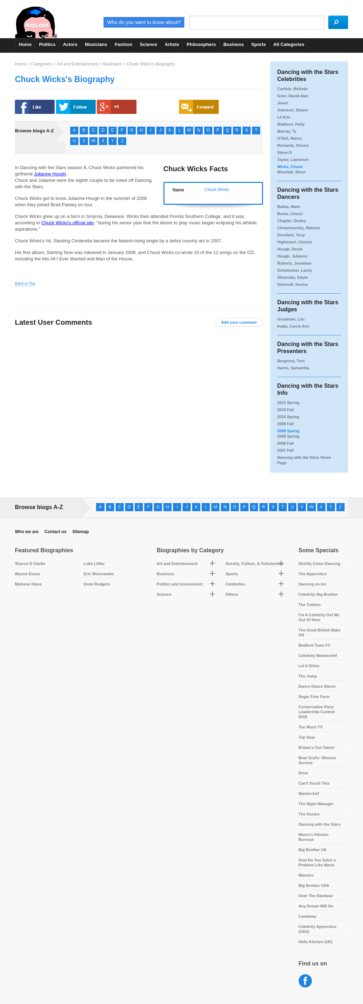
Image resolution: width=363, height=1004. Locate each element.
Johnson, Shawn (292, 110)
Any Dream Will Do (315, 906)
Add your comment (239, 322)
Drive (303, 773)
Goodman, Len (291, 319)
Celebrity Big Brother (318, 594)
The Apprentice (312, 574)
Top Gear (306, 737)
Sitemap (80, 531)
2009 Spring (288, 431)
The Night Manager (316, 804)
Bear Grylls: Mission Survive (317, 760)
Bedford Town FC (314, 645)
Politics (47, 44)
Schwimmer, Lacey (294, 270)
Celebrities (235, 584)
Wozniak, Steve (291, 172)
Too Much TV (310, 727)
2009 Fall (285, 424)
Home (25, 44)
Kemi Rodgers (97, 584)
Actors (70, 44)
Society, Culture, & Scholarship (254, 563)
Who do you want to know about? (120, 22)
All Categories (288, 44)
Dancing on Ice (312, 584)
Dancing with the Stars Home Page (304, 460)
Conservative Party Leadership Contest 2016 (316, 712)
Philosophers (201, 44)
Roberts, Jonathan (294, 263)
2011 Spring (288, 402)
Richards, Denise (293, 145)
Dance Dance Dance (317, 686)
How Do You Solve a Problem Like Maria (317, 862)
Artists (171, 44)
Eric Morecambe (99, 574)
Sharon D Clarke (30, 563)
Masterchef (308, 793)
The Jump (307, 676)
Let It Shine (308, 666)
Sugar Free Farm (313, 696)
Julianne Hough (50, 174)
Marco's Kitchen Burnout (313, 837)
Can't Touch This (314, 783)
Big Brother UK (312, 850)
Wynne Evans (27, 574)
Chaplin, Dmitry (291, 221)
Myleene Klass (28, 584)
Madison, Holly (291, 124)
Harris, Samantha (293, 368)
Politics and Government (180, 584)
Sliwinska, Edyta (292, 277)
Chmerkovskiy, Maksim (298, 228)
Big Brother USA (313, 885)
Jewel (282, 103)
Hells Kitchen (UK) (315, 942)
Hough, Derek (290, 249)
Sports (258, 44)
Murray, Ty (286, 131)
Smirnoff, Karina (292, 284)
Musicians (96, 44)
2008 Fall (285, 443)
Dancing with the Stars (319, 824)
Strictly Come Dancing (319, 563)
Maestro (305, 875)
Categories (41, 64)
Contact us (55, 531)
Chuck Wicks (217, 189)
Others (231, 594)
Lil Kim (283, 117)
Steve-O (284, 152)
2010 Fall (285, 410)
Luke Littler (94, 563)
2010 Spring (288, 417)
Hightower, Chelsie (294, 242)
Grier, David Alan (292, 96)
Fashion (123, 44)
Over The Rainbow (315, 896)
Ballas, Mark (288, 206)
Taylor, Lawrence (292, 159)
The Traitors (309, 604)
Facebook (305, 981)
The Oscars (309, 814)
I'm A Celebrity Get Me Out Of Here (319, 617)
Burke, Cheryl (290, 214)
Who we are (27, 531)
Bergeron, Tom (291, 361)
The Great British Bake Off (319, 632)
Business (233, 44)
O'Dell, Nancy (289, 138)
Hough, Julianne (292, 256)
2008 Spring (288, 436)
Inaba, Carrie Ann (293, 326)
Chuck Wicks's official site (67, 222)
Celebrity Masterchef (317, 655)
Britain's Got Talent (316, 747)
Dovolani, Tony (291, 235)
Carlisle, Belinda (292, 89)
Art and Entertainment (77, 64)
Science (148, 44)
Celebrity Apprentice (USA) (317, 929)
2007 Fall (285, 450)
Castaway (307, 916)
